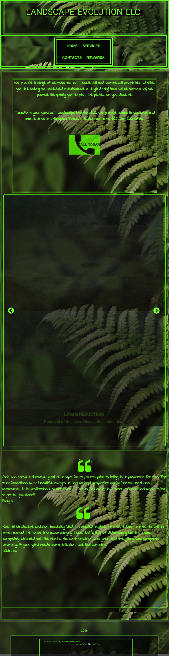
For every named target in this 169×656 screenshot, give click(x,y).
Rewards (96, 58)
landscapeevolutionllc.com (67, 641)
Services (91, 46)
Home (72, 46)
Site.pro (96, 644)
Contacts (72, 58)
